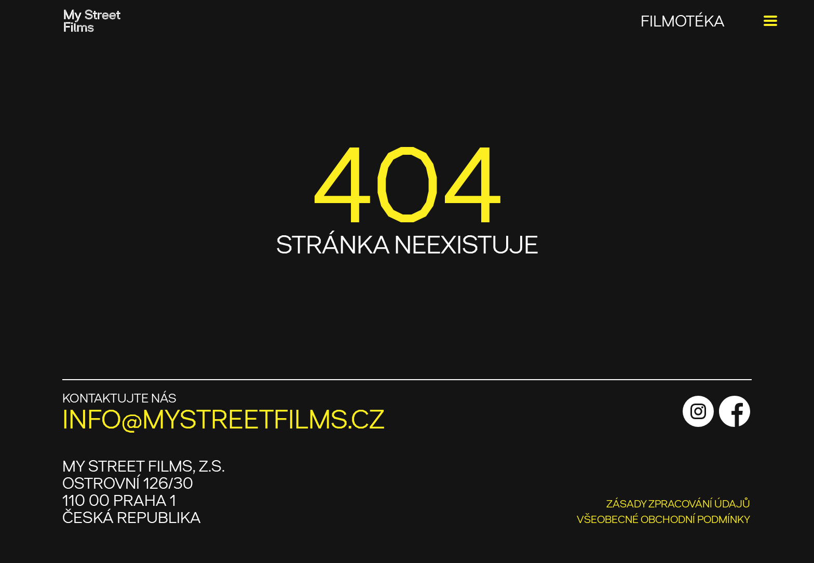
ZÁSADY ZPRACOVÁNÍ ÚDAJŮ (678, 504)
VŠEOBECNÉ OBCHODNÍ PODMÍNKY (663, 519)
